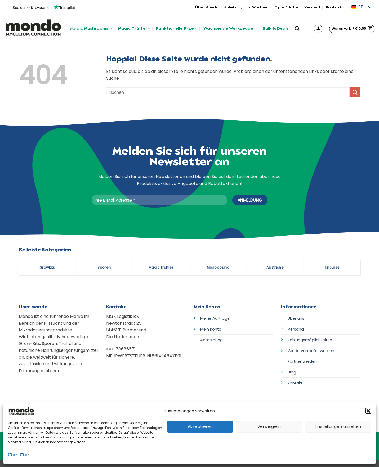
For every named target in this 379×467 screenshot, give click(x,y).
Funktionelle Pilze (176, 28)
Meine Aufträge (215, 318)
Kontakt (334, 7)
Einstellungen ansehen (338, 426)
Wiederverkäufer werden (311, 350)
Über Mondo (206, 7)
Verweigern (269, 426)
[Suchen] (297, 28)
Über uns (296, 318)
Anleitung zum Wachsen (246, 7)
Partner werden (302, 361)
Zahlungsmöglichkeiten (310, 340)
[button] (368, 410)
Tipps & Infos (286, 7)
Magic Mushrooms (91, 28)
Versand (312, 7)
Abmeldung (211, 340)
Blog (292, 372)
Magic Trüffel (134, 28)
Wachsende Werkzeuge (230, 28)
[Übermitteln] (355, 92)
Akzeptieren (200, 426)
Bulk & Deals (275, 29)
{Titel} (12, 454)
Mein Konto (210, 329)
